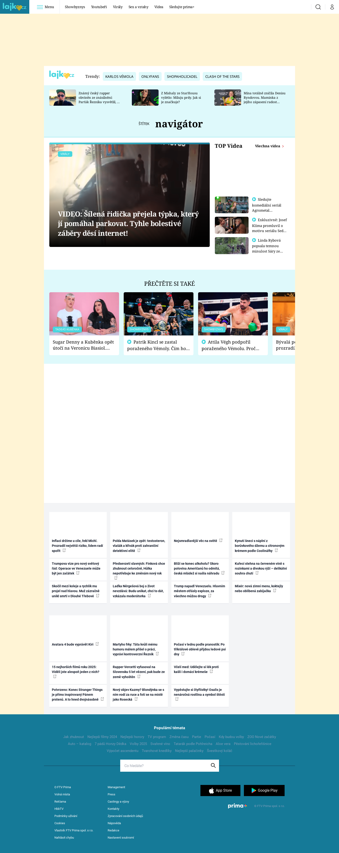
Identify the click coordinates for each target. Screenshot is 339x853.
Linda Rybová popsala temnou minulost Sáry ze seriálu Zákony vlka (268, 250)
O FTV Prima (62, 787)
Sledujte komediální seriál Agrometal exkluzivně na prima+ (266, 210)
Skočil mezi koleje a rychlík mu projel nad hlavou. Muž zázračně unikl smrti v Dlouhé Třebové (76, 591)
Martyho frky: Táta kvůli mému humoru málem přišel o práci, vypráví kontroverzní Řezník (136, 649)
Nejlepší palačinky (189, 751)
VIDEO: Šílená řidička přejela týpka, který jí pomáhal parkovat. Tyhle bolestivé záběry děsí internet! (128, 223)
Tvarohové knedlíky (157, 751)
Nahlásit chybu (64, 837)
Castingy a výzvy (118, 801)
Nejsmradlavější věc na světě (198, 540)
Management (116, 787)
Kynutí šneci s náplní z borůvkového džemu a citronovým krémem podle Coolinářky (259, 546)
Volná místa (62, 794)
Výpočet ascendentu (122, 751)
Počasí (210, 737)
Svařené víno (160, 744)
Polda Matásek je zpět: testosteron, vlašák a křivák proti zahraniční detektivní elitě (139, 546)
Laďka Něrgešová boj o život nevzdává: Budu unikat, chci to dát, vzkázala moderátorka (138, 591)
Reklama (60, 801)
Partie (196, 737)
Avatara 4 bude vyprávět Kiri (75, 644)
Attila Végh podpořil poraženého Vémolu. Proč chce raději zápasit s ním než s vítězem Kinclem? (232, 345)
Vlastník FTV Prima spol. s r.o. (73, 830)
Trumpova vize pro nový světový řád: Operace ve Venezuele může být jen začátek (76, 568)
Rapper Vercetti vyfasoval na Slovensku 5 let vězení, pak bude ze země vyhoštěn (139, 672)
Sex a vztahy (138, 6)
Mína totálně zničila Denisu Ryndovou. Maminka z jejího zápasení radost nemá (265, 99)
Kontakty (113, 808)
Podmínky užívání (65, 816)
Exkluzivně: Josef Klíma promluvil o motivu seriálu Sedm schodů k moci (269, 227)
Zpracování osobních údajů (125, 816)
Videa (158, 6)
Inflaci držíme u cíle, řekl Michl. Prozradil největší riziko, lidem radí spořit (77, 546)
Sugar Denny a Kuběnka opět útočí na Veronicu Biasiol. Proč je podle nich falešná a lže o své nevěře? (83, 345)
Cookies (59, 823)
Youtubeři (99, 6)
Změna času (179, 737)
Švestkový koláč (219, 751)
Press (111, 794)
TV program (157, 737)
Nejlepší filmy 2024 (102, 737)
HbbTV (58, 808)
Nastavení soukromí (121, 837)
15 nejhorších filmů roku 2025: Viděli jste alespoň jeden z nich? (75, 671)
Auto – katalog (79, 744)
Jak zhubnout (73, 737)
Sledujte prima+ (181, 6)
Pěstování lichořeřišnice (252, 744)
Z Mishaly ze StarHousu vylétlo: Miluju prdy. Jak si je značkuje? (181, 97)
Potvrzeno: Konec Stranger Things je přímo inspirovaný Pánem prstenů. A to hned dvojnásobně (78, 695)
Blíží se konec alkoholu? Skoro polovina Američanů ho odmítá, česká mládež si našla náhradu (199, 568)
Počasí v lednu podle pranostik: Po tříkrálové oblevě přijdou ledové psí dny (200, 649)
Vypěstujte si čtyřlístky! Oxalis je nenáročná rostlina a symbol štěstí (199, 694)
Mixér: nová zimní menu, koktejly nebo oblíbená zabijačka (259, 588)
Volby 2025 (138, 744)
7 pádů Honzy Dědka (110, 744)
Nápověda (114, 823)
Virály (118, 6)
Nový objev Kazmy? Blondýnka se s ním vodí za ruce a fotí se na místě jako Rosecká (138, 695)
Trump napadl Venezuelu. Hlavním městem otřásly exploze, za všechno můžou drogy (199, 591)
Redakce (113, 830)
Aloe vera (223, 744)
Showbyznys (75, 6)
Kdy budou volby (231, 737)
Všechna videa (268, 146)
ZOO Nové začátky (261, 737)
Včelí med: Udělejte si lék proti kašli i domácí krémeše (196, 669)
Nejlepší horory (132, 737)
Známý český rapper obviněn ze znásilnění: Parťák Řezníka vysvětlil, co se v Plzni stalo (99, 99)
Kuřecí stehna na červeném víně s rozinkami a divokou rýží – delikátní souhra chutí (261, 568)
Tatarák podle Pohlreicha (193, 744)
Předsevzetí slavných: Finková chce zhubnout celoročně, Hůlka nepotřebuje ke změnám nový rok (139, 571)
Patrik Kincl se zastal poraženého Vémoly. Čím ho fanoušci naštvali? (156, 345)
